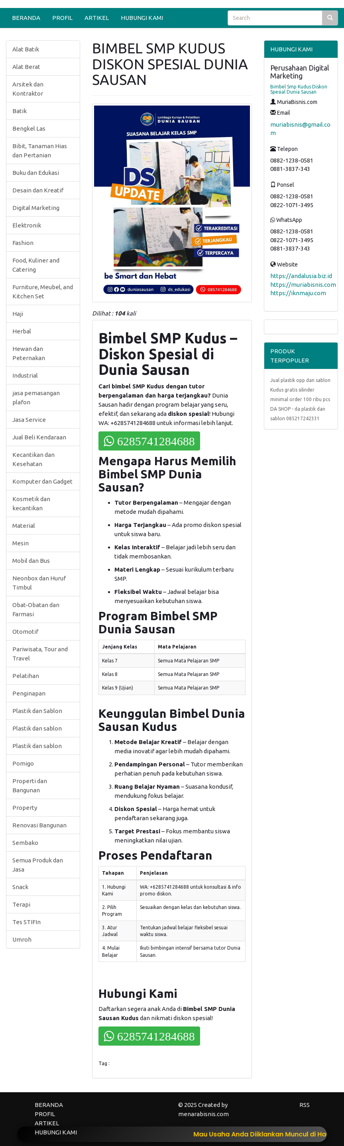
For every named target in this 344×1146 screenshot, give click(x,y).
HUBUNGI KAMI (142, 17)
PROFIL (62, 17)
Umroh (21, 939)
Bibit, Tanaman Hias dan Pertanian (39, 151)
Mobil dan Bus (31, 560)
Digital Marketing (35, 207)
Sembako (25, 842)
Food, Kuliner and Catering (35, 265)
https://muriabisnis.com (303, 284)
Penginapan (28, 693)
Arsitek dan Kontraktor (27, 89)
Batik (19, 111)
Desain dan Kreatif (37, 190)
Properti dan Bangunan (29, 785)
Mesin (20, 543)
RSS (304, 1104)
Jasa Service (29, 419)
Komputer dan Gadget (42, 481)
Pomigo (23, 763)
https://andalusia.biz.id (301, 275)
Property (24, 807)
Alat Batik (25, 49)
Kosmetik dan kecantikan (31, 503)
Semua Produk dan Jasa (37, 865)
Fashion (22, 242)
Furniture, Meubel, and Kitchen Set (42, 292)
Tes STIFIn (26, 922)
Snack (20, 886)
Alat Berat (26, 66)
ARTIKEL (97, 17)
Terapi (21, 904)
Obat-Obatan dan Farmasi (35, 609)
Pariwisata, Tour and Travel (40, 654)
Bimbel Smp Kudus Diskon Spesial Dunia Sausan (298, 89)
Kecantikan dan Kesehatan (33, 459)
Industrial (25, 375)
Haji (17, 313)
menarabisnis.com (203, 1114)
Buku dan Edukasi (35, 172)
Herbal (21, 331)
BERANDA (26, 17)
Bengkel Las (28, 128)
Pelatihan (25, 675)
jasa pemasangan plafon (36, 398)
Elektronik (26, 225)
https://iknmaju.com (298, 293)
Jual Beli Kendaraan (39, 437)
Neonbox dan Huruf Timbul (39, 583)
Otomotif (25, 631)
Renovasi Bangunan (39, 825)
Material (23, 525)
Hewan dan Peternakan (28, 353)
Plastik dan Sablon (37, 710)
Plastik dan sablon (37, 728)
